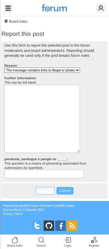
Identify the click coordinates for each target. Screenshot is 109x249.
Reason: (11, 65)
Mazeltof (31, 209)
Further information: (20, 78)
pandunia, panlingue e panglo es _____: (36, 159)
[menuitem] (7, 214)
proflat (14, 209)
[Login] (101, 8)
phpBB (23, 205)
